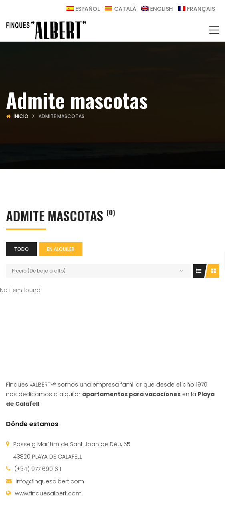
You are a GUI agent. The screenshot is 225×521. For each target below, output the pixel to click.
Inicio (21, 116)
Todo (21, 249)
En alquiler (60, 249)
